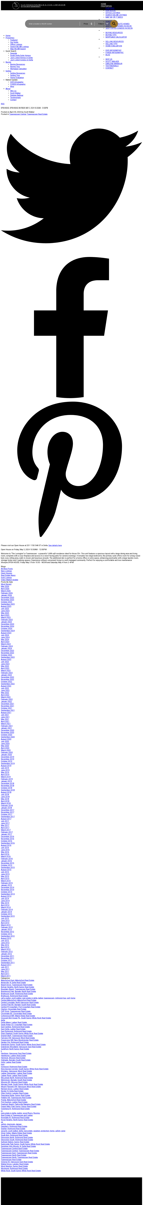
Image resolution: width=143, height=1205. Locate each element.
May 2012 (5, 945)
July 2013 (5, 918)
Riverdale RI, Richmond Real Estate (15, 1117)
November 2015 (7, 863)
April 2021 (5, 721)
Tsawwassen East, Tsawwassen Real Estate (19, 1153)
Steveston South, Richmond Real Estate (17, 1140)
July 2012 (5, 940)
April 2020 (5, 748)
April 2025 (5, 615)
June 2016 (5, 850)
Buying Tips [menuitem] (111, 35)
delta (3, 1020)
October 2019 (6, 761)
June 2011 (5, 969)
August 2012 (6, 938)
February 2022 (7, 699)
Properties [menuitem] (106, 6)
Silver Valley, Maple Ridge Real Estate (16, 1133)
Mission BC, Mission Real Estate (14, 1082)
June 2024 (5, 637)
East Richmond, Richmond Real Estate (16, 1031)
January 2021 (6, 728)
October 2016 (6, 841)
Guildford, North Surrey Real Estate (15, 1049)
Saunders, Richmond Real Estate (14, 1126)
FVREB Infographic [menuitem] (115, 52)
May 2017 (5, 825)
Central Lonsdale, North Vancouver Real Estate (20, 1002)
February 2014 (7, 909)
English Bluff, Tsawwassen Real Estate (17, 1036)
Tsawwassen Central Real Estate (14, 1148)
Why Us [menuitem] (109, 59)
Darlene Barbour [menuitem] (114, 64)
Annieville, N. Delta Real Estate (13, 982)
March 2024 (6, 644)
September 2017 (8, 816)
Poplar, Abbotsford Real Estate (13, 1100)
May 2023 (5, 666)
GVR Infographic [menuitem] (113, 50)
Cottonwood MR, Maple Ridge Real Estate (18, 1016)
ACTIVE (115, 18)
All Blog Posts (7, 569)
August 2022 (6, 686)
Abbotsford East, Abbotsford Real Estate (17, 980)
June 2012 (5, 943)
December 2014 (7, 887)
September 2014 (8, 894)
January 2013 (6, 929)
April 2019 (5, 774)
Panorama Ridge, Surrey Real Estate (15, 1095)
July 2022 (5, 688)
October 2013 (6, 914)
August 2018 (6, 792)
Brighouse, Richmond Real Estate (14, 996)
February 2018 (7, 805)
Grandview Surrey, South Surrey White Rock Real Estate (23, 1044)
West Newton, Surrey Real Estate (14, 1166)
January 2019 (6, 781)
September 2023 (8, 657)
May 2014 (5, 903)
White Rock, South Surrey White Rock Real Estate (21, 1171)
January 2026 (6, 595)
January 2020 (6, 755)
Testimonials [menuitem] (112, 66)
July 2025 (5, 608)
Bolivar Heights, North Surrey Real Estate (17, 987)
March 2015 (6, 881)
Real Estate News (8, 575)
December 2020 (7, 730)
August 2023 (6, 659)
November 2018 (7, 786)
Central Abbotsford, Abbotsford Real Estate (18, 1000)
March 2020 (6, 750)
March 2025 (6, 617)
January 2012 (6, 954)
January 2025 (6, 622)
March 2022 (6, 697)
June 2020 (5, 743)
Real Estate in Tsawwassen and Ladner (17, 1115)
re (2, 1111)
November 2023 (7, 653)
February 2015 (7, 883)
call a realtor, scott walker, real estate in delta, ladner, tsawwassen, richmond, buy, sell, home (38, 998)
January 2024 (6, 648)
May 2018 (5, 799)
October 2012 (6, 934)
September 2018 (8, 790)
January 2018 (6, 808)
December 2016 (7, 836)
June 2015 (5, 874)
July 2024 (5, 635)
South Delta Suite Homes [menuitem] (20, 55)
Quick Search (11, 51)
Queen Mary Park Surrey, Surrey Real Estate (18, 1106)
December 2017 (7, 810)
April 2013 (5, 923)
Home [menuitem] (103, 4)
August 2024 (6, 633)
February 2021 (7, 726)
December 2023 (7, 651)
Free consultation (79, 1189)
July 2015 (5, 872)
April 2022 (5, 695)
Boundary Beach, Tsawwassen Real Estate (18, 989)
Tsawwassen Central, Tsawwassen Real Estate (28, 114)
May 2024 (5, 639)
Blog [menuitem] (108, 55)
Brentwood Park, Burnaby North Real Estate (18, 991)
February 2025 (7, 620)
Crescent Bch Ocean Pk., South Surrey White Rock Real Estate (26, 1018)
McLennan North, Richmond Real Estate (17, 1078)
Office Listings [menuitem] (16, 44)
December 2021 (7, 704)
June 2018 (5, 797)
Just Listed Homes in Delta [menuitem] (21, 58)
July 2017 (5, 821)
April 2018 (5, 801)
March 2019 (6, 777)
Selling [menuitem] (104, 39)
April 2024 (5, 642)
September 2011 (8, 963)
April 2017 (5, 828)
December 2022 (7, 677)
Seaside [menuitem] (13, 53)
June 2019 (5, 770)
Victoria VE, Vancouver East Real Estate (17, 1162)
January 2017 (6, 834)
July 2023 (5, 662)
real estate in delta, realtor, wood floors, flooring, (20, 1113)
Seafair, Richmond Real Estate (13, 1129)
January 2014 (6, 912)
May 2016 (5, 852)
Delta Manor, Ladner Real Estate (14, 1022)
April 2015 (5, 878)
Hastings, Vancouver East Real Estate (16, 1053)
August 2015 (6, 870)
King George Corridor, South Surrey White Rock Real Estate (24, 1069)
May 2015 (5, 876)
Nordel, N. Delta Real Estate (12, 1091)
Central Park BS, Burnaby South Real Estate (18, 1005)
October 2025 (6, 602)
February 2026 (7, 593)
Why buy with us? (43, 1185)
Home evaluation (78, 1187)
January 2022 (6, 701)
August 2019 (6, 766)
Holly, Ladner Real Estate (11, 1062)
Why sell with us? (79, 1185)
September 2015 (8, 867)
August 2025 (6, 606)
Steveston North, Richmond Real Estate (17, 1137)
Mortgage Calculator (44, 1187)
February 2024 (7, 646)
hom (2, 1064)
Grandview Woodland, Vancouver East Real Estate (21, 1047)
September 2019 (8, 763)
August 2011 (6, 965)
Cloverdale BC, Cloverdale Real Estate (16, 1013)
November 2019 (7, 759)
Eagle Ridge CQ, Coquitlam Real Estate (16, 1025)
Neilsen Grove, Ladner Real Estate (15, 1089)
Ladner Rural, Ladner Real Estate (14, 1075)
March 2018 (6, 803)
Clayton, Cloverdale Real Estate (13, 1009)
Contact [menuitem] (110, 68)
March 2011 (6, 976)
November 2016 (7, 839)
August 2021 (6, 712)
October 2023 (6, 655)
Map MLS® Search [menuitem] (18, 49)
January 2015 (6, 885)
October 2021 (6, 708)
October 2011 (6, 960)
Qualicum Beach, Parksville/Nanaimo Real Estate (21, 1104)
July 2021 (5, 715)
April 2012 (5, 947)
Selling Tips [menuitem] (111, 44)
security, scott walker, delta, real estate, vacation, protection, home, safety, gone (33, 1131)
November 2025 (7, 600)
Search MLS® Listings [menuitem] (19, 47)
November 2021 (7, 706)
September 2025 (8, 604)
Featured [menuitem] (110, 8)
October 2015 (6, 865)
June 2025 (5, 611)
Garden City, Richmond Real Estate (15, 1042)
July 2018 (5, 794)
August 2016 (6, 845)
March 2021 (6, 724)
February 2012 (7, 951)
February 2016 (7, 859)
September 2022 (8, 684)
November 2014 (7, 890)
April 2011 (5, 974)
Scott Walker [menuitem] (112, 61)
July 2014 (5, 898)
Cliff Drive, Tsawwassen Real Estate (16, 1011)
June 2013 (5, 921)
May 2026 (5, 586)
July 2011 (5, 967)
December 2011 (7, 956)
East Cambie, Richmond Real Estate (15, 1027)
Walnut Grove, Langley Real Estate (15, 1164)
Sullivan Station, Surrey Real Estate (15, 1142)
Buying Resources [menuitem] (114, 33)
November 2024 (7, 626)
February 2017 (7, 832)
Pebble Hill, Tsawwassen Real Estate (16, 1098)
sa (2, 1122)
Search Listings (42, 1189)
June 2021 (5, 717)
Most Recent (6, 584)
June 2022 (5, 690)
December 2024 (7, 624)
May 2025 (5, 613)
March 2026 (6, 591)
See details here (55, 545)
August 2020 (6, 739)
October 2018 (6, 788)
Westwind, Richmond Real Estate (14, 1168)
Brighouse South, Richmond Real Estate (17, 994)
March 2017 (6, 830)
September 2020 (8, 737)
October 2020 (6, 735)
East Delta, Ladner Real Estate (13, 1029)
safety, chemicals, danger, (11, 1124)
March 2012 (6, 949)
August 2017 (6, 819)
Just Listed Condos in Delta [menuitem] (21, 60)
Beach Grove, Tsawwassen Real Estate (16, 985)
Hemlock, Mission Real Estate (13, 1058)
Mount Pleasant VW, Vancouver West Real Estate (21, 1086)
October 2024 (6, 628)
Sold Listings (6, 577)
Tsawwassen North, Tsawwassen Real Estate (19, 1157)
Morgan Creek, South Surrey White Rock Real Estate (22, 1084)
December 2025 (7, 597)
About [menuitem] (104, 57)
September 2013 (8, 916)
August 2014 (6, 896)
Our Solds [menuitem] (14, 42)
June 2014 (5, 901)
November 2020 (7, 732)
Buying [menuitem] (8, 62)
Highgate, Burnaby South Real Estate (16, 1060)
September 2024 (8, 631)
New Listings (6, 571)
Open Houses (6, 573)
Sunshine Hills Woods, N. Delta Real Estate (18, 1146)
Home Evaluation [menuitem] (114, 46)
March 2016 (6, 856)
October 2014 (6, 892)
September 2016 (8, 843)
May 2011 (5, 971)
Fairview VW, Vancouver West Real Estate (18, 1038)
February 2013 (7, 927)
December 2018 (7, 783)
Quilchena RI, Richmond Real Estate (15, 1109)
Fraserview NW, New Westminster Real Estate (20, 1040)
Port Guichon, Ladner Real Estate (14, 1102)
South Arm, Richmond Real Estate (14, 1135)
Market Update (108, 48)
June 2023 (5, 664)
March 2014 (6, 907)
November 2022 (7, 679)
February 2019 (7, 779)
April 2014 (5, 905)
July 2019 (5, 768)
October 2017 (6, 814)
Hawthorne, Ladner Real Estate (13, 1056)
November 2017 (7, 812)
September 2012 (8, 936)
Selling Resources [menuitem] (115, 41)
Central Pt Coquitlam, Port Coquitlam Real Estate (20, 1007)
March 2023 (6, 670)
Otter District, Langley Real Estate (14, 1093)
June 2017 (5, 823)
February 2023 (7, 673)
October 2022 (6, 681)
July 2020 (5, 741)
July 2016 (5, 847)
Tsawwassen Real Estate (11, 1160)
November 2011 (7, 958)
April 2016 (5, 854)
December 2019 (7, 757)
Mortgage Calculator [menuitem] (116, 37)
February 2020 (7, 752)
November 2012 (7, 932)
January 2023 (6, 675)
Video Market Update (9, 580)
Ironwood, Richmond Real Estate (14, 1067)
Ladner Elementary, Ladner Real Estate (16, 1073)
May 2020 (5, 746)
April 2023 (5, 668)
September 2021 (8, 710)
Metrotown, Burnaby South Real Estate (16, 1080)
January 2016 (6, 861)
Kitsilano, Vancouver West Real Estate (16, 1071)
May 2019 (5, 772)
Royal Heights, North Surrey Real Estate (17, 1120)
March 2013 (6, 925)
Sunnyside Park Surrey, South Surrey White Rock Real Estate (25, 1144)
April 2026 (5, 589)
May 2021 (5, 719)
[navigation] (71, 67)
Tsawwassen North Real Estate (13, 1155)
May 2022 (5, 693)
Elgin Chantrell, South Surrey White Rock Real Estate (22, 1033)
